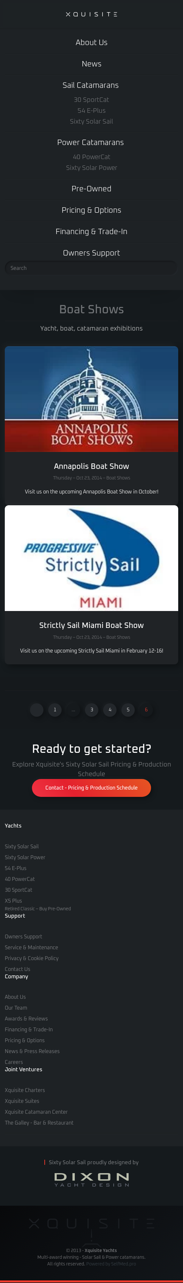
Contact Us (17, 969)
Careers (14, 1062)
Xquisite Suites (22, 1101)
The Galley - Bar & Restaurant (39, 1123)
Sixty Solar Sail (91, 121)
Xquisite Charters (25, 1090)
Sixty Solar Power (91, 168)
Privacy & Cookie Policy (31, 958)
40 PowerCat (92, 157)
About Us (92, 43)
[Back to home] (91, 14)
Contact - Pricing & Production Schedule (91, 787)
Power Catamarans (90, 143)
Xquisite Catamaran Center (36, 1112)
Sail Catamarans (91, 85)
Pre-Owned (91, 189)
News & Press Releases (32, 1051)
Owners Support (91, 253)
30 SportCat (91, 100)
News (92, 64)
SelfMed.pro (123, 1264)
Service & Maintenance (31, 947)
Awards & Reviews (26, 1018)
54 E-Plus (92, 111)
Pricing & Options (91, 210)
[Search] (91, 268)
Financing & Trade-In (91, 232)
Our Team (16, 1008)
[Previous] (36, 710)
